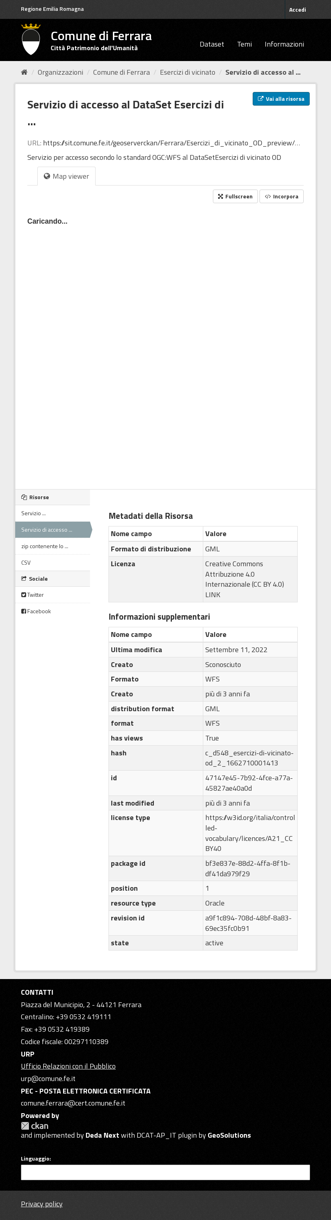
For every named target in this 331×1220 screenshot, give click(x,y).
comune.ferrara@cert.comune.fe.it (73, 1103)
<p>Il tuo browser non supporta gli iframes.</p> (165, 343)
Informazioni (284, 44)
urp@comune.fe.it (48, 1078)
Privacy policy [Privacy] (42, 1203)
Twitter (32, 594)
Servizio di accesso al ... (262, 72)
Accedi (297, 9)
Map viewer (66, 176)
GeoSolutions (229, 1135)
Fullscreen (235, 196)
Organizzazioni (60, 72)
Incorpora (281, 196)
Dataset (212, 44)
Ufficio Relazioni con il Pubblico (68, 1066)
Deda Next (102, 1135)
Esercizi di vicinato (187, 72)
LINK (212, 594)
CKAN (34, 1126)
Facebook (36, 611)
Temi (244, 44)
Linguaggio (35, 1159)
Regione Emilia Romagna (52, 8)
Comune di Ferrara (121, 72)
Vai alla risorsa (281, 98)
